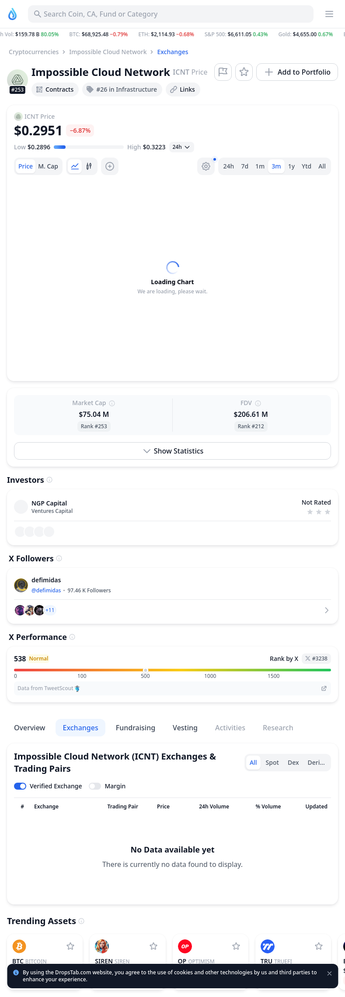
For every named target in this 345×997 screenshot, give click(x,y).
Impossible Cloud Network (107, 52)
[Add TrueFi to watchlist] (319, 946)
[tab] (25, 166)
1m (260, 166)
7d (244, 166)
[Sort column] (22, 806)
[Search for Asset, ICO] (171, 14)
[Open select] (181, 147)
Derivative (319, 762)
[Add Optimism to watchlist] (236, 946)
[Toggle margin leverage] (107, 786)
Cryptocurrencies (34, 52)
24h (228, 166)
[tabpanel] (172, 278)
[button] (172, 34)
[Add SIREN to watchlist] (153, 946)
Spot (272, 762)
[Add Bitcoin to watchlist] (70, 946)
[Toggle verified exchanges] (48, 786)
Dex (293, 762)
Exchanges (172, 52)
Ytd (306, 166)
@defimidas (46, 590)
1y (291, 166)
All (322, 166)
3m (276, 166)
